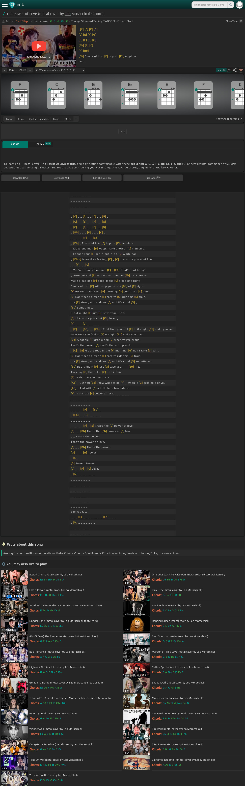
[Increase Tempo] (30, 70)
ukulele (32, 119)
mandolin (44, 119)
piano (21, 119)
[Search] (230, 4)
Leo (68, 14)
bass (68, 119)
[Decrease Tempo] (4, 70)
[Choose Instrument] (75, 118)
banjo (56, 119)
